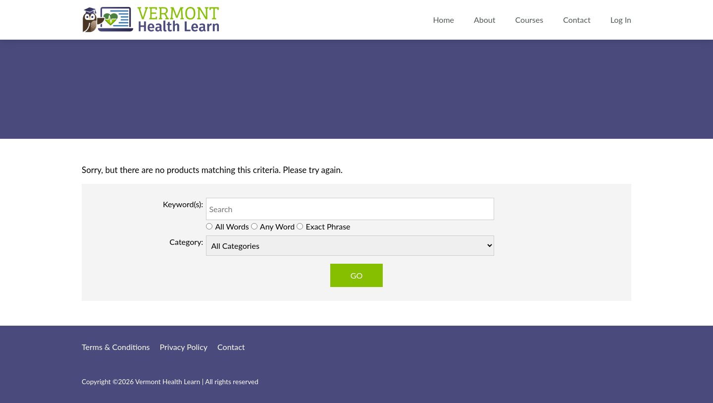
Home (443, 19)
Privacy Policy (184, 346)
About (485, 19)
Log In (621, 19)
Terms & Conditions (116, 346)
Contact (576, 19)
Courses (529, 19)
